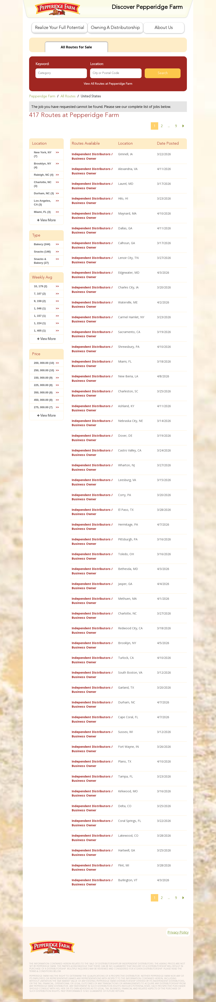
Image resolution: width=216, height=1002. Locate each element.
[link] (108, 96)
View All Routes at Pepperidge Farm (108, 83)
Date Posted (168, 143)
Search (163, 73)
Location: (97, 64)
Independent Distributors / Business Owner (92, 156)
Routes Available (86, 143)
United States (91, 96)
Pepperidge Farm (42, 96)
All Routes (68, 96)
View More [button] (47, 220)
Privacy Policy (176, 922)
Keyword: (42, 64)
